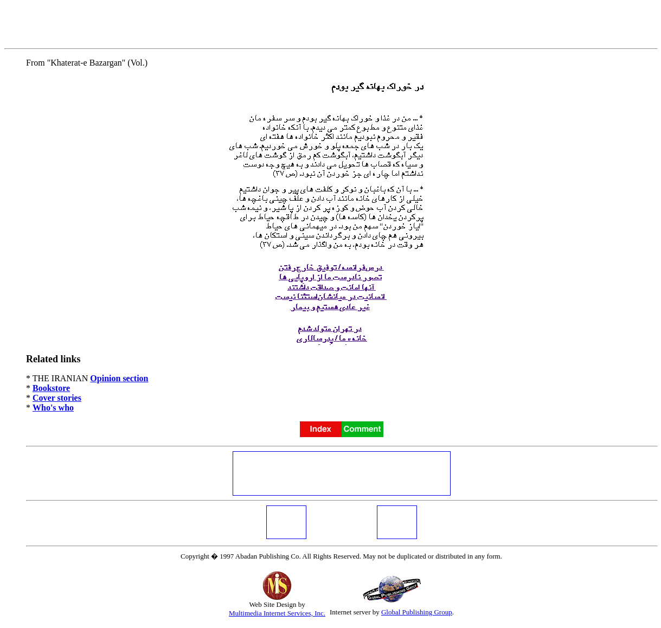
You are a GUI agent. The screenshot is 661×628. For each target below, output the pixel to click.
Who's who (53, 407)
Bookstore (51, 388)
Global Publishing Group (416, 612)
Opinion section (119, 378)
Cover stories (57, 397)
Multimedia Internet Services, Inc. (277, 613)
